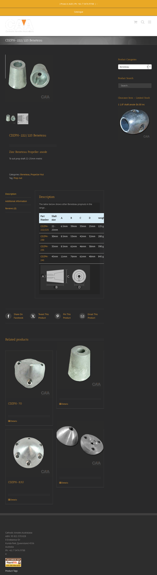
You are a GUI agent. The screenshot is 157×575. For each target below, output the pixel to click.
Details (14, 421)
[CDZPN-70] (29, 374)
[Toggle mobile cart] (135, 22)
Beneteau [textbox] (134, 66)
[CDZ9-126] (80, 444)
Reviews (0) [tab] (10, 208)
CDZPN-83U (16, 482)
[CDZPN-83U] (29, 453)
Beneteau (25, 174)
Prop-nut (18, 178)
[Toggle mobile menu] (150, 22)
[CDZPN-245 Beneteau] (80, 366)
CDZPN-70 (15, 403)
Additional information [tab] (16, 201)
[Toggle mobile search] (142, 22)
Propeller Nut (37, 174)
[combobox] (135, 66)
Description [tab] (10, 193)
